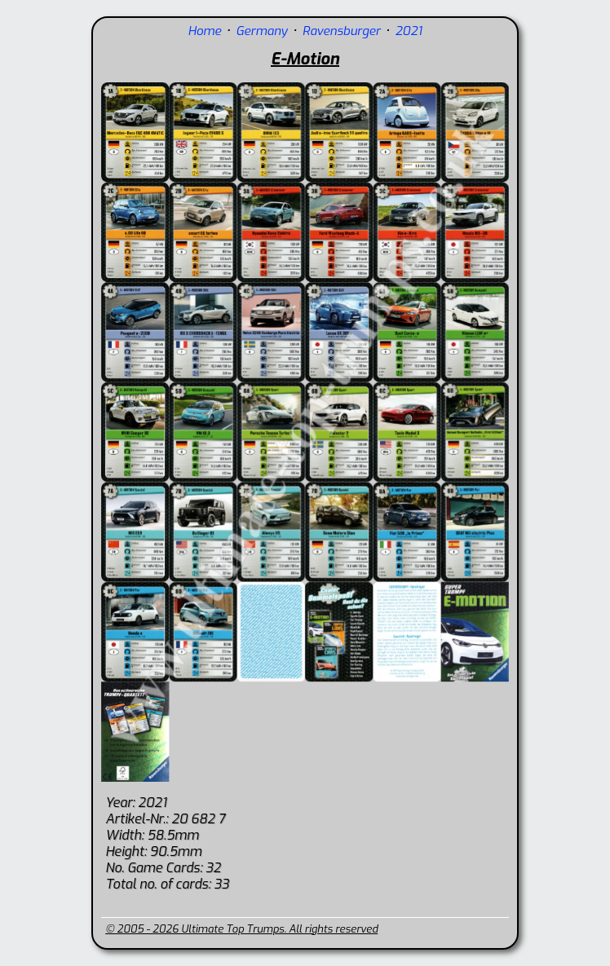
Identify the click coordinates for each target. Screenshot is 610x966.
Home (205, 31)
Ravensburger (342, 31)
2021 (408, 31)
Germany (261, 31)
